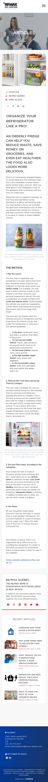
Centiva (29, 779)
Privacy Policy (18, 773)
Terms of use (30, 773)
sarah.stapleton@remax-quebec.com (26, 746)
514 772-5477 (15, 744)
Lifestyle (12, 92)
